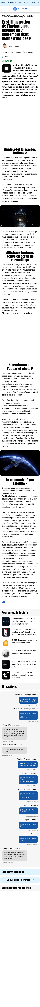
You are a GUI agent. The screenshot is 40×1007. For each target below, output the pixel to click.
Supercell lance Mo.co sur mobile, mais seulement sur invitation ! (22, 675)
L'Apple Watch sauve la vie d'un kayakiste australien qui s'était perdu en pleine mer (24, 621)
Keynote (3, 3)
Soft (22, 9)
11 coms (28, 52)
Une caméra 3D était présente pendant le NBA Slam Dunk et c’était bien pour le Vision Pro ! (24, 632)
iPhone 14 (7, 61)
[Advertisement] (20, 123)
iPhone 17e (21, 3)
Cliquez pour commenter (20, 879)
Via (3, 602)
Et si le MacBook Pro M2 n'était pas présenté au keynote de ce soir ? (24, 664)
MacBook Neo (12, 3)
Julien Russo (14, 46)
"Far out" (16, 73)
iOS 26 (28, 3)
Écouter (7, 56)
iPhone (7, 15)
